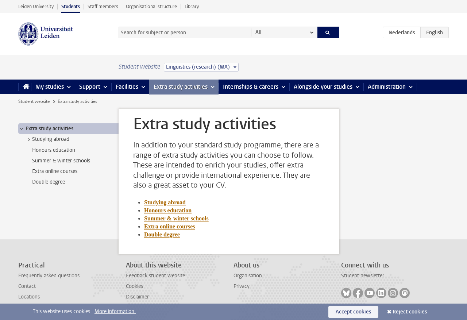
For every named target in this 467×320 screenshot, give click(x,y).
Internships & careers (250, 86)
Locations (29, 296)
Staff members (103, 6)
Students (70, 6)
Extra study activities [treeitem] (46, 128)
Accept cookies (353, 311)
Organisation (248, 275)
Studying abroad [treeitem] (47, 139)
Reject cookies (410, 311)
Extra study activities (181, 86)
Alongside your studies (323, 86)
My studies (49, 86)
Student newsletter (362, 275)
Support (89, 86)
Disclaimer (137, 296)
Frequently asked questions (49, 275)
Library (192, 6)
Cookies (134, 286)
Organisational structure (151, 6)
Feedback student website (155, 275)
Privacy (242, 286)
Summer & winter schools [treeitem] (61, 160)
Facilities (127, 86)
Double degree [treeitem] (48, 181)
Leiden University (36, 6)
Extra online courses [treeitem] (54, 171)
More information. (115, 311)
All (258, 32)
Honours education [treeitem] (53, 150)
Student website (34, 101)
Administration (387, 86)
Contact (27, 286)
